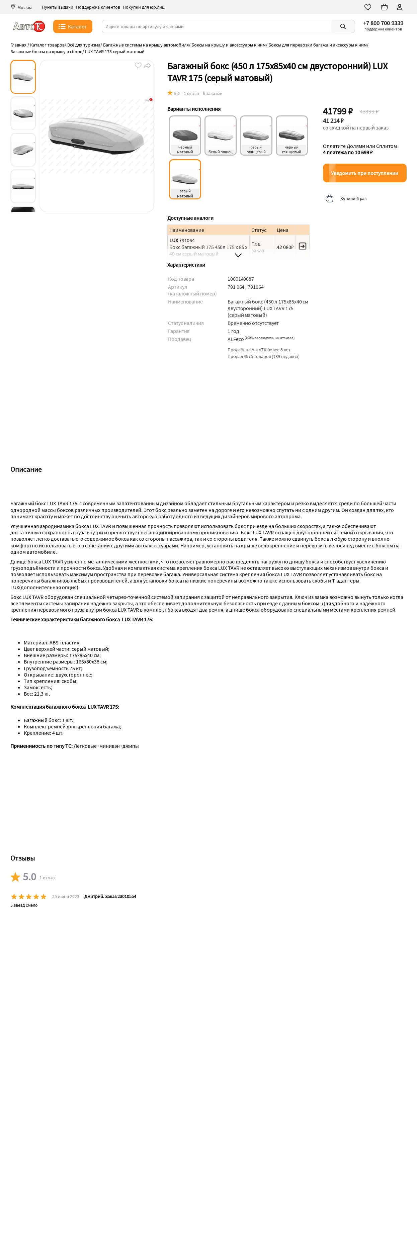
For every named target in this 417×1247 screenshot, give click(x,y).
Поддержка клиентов (98, 7)
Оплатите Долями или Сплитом (360, 149)
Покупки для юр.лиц (144, 7)
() (270, 337)
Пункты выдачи (57, 7)
